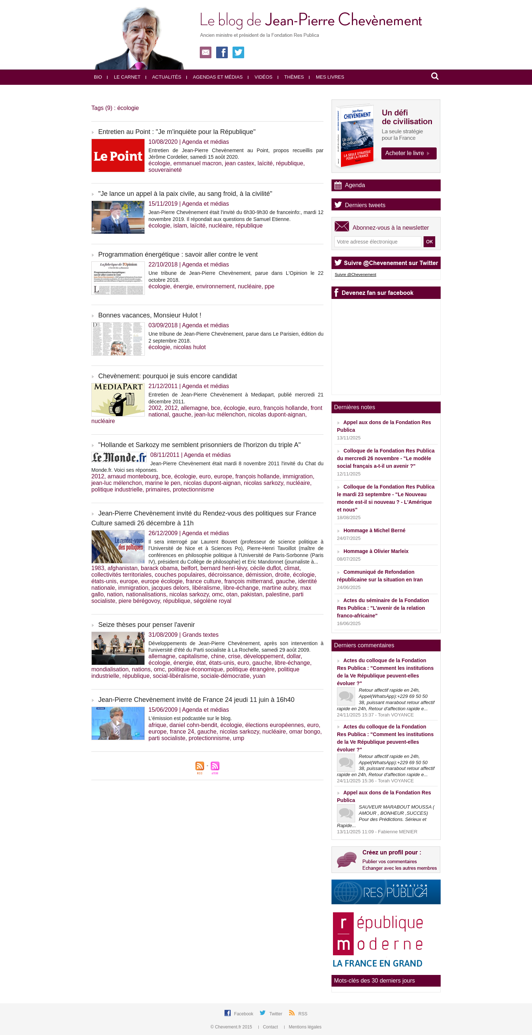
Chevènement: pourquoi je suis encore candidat (167, 376)
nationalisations (146, 594)
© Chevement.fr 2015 (232, 1027)
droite (282, 575)
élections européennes (274, 725)
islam (180, 225)
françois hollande (285, 408)
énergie (183, 286)
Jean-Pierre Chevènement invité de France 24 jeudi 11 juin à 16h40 (196, 699)
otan (232, 594)
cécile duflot (265, 568)
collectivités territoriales (121, 575)
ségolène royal (212, 601)
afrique (157, 725)
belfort (189, 568)
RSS (302, 1013)
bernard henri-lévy (224, 568)
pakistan (252, 594)
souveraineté (165, 170)
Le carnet (123, 77)
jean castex (239, 163)
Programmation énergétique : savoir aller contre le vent (178, 254)
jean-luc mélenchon (219, 414)
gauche (181, 414)
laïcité (265, 163)
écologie (159, 163)
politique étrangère (250, 669)
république (289, 163)
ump (238, 738)
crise (234, 656)
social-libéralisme (175, 676)
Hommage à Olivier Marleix (376, 551)
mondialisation (109, 669)
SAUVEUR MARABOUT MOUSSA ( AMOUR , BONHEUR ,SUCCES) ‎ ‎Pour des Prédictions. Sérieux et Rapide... (385, 816)
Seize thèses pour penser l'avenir (146, 624)
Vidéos (260, 77)
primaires (158, 489)
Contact (268, 1027)
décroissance (225, 575)
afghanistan (122, 568)
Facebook (244, 1013)
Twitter (276, 1013)
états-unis (103, 581)
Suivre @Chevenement (355, 274)
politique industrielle (117, 489)
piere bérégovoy (139, 601)
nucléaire (220, 225)
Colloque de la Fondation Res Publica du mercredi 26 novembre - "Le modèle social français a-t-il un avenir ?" (385, 458)
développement (263, 656)
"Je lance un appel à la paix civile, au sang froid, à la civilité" (185, 193)
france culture (203, 581)
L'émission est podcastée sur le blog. (190, 718)
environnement (215, 286)
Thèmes (291, 77)
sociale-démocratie (225, 676)
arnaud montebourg (132, 476)
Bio (98, 77)
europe (223, 476)
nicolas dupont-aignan (276, 414)
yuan (259, 676)
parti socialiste (166, 738)
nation (115, 594)
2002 (155, 408)
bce (216, 408)
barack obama (159, 568)
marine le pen (162, 483)
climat (291, 568)
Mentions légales (302, 1027)
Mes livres (326, 77)
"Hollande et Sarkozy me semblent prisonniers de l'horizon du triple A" (199, 445)
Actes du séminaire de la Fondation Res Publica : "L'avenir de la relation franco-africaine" (383, 608)
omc (217, 594)
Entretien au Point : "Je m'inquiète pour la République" (176, 131)
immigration (298, 476)
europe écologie (162, 581)
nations (141, 669)
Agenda (355, 185)
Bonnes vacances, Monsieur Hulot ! (149, 315)
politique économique (195, 669)
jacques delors (170, 588)
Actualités (163, 77)
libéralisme (206, 588)
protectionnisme (193, 489)
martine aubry (279, 588)
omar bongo (304, 731)
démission (259, 575)
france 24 (182, 731)
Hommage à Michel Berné (374, 530)
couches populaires (180, 575)
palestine (277, 594)
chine (218, 656)
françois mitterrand (249, 581)
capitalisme (193, 656)
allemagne (194, 408)
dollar (294, 656)
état (201, 663)
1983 (97, 568)
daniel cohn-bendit (193, 725)
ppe (269, 286)
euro (254, 408)
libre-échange (241, 588)
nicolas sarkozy (263, 483)
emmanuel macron (198, 163)
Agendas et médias (214, 77)
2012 (171, 408)
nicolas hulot (190, 347)
